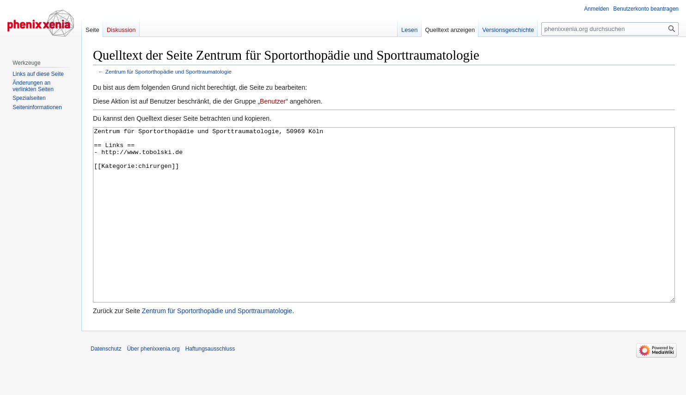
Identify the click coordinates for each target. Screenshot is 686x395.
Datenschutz (106, 383)
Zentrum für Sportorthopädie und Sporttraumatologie (168, 71)
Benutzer (273, 101)
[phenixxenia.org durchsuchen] (610, 29)
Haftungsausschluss (210, 383)
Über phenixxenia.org (153, 383)
